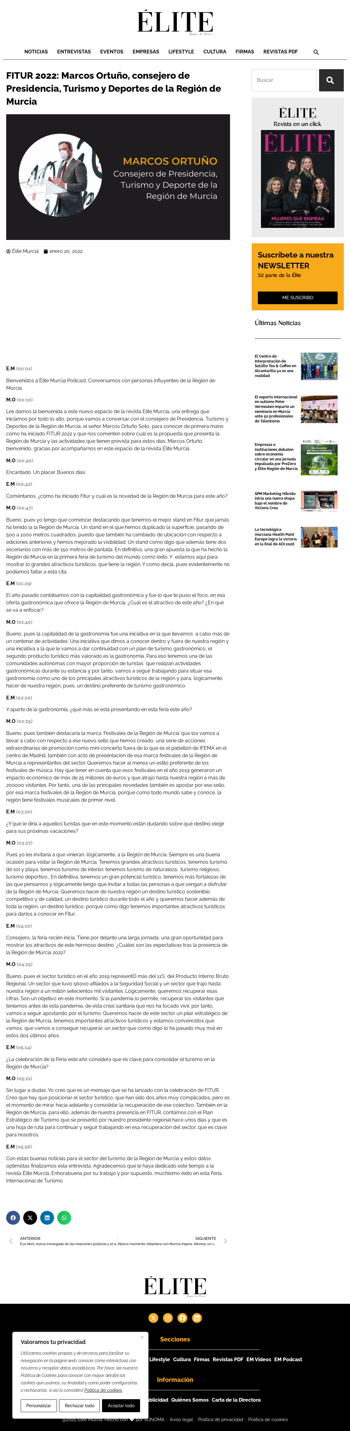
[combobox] (284, 80)
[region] (80, 1375)
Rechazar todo (79, 1405)
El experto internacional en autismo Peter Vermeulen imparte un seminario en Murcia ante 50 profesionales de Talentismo (276, 409)
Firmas (245, 52)
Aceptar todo (121, 1405)
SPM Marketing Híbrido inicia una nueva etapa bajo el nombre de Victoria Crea (275, 501)
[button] (316, 52)
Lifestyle (181, 52)
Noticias (36, 52)
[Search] (331, 80)
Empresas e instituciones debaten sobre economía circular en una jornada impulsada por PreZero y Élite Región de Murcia (276, 457)
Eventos (111, 52)
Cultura (214, 52)
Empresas (146, 52)
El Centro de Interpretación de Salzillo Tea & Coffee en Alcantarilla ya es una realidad (275, 366)
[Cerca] (142, 1337)
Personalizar (38, 1405)
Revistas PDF (280, 52)
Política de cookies (103, 1390)
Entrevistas (74, 52)
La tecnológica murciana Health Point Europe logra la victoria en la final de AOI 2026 (276, 536)
